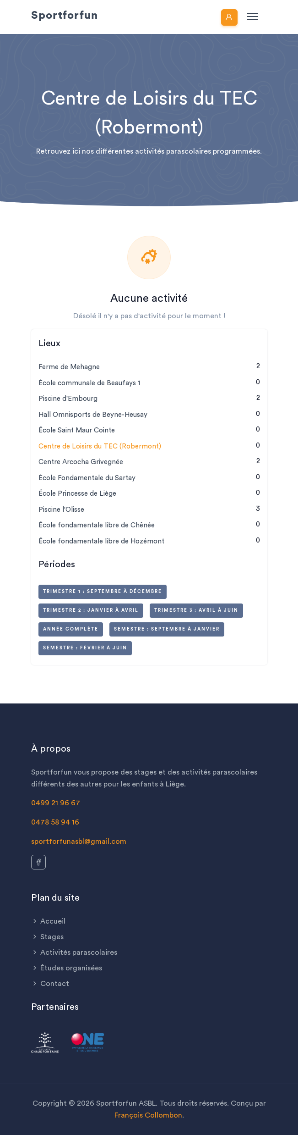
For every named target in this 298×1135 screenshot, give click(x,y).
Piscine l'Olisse (61, 509)
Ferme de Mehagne (69, 367)
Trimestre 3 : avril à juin (196, 610)
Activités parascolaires (74, 952)
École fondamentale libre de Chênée (96, 525)
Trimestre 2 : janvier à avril (91, 610)
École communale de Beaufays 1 (89, 383)
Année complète (70, 629)
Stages (47, 937)
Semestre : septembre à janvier (167, 629)
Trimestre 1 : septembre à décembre (102, 591)
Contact (50, 983)
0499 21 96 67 (55, 803)
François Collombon (148, 1115)
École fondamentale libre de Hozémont (101, 541)
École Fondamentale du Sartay (86, 478)
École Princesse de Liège (77, 493)
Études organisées (66, 968)
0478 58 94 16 (55, 822)
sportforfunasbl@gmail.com (78, 841)
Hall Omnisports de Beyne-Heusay (92, 414)
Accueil (48, 921)
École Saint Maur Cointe (76, 430)
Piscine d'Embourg (68, 398)
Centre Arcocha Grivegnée (80, 462)
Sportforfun (64, 15)
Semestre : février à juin (85, 648)
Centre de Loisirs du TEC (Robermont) (99, 446)
